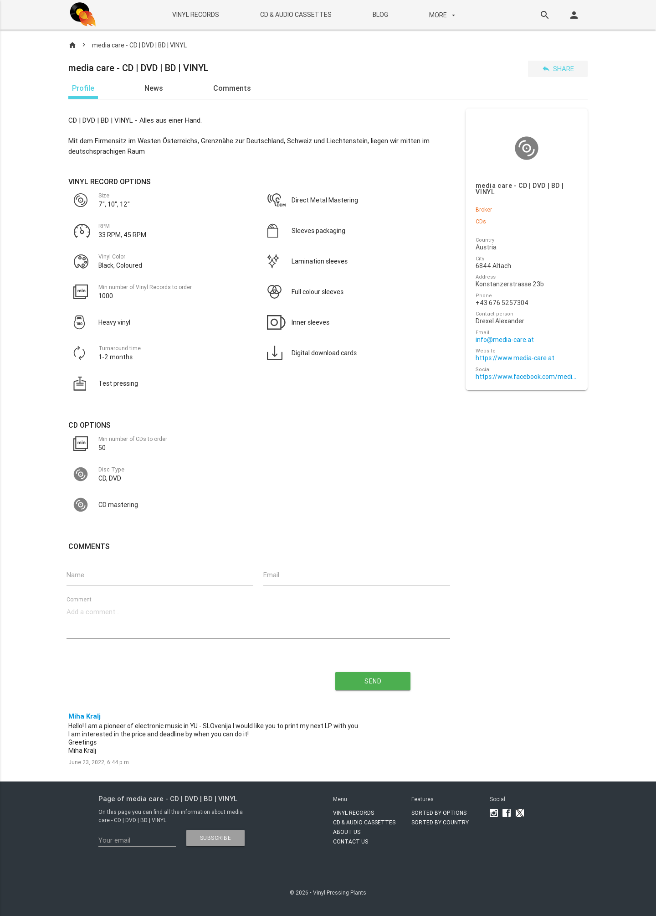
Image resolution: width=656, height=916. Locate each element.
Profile (83, 88)
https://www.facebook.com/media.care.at (526, 376)
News (153, 88)
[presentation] (176, 678)
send (372, 681)
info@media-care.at (505, 339)
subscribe (215, 837)
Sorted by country (440, 822)
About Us (346, 831)
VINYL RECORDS (195, 14)
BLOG (380, 14)
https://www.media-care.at (515, 358)
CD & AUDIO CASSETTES (295, 14)
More (443, 15)
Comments (232, 88)
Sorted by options (438, 812)
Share (558, 69)
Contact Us (350, 841)
